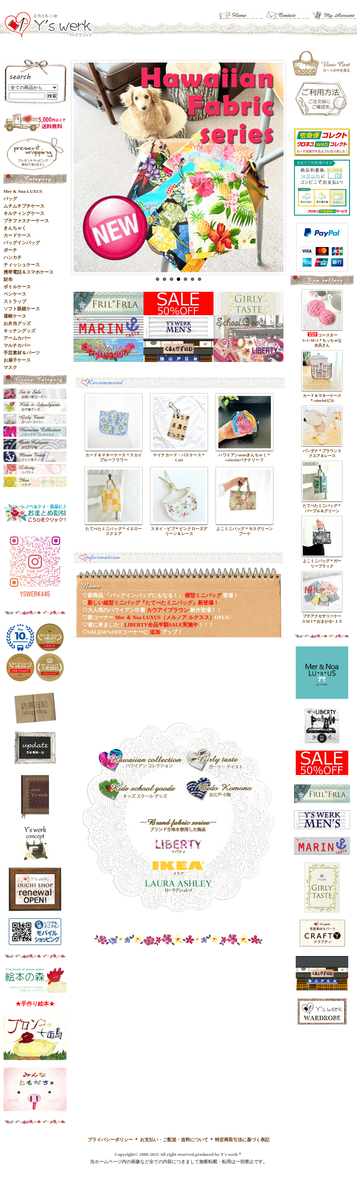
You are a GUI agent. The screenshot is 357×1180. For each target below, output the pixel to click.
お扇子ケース (17, 360)
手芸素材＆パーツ (22, 352)
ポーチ (10, 250)
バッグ (10, 198)
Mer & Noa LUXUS (23, 191)
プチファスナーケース (26, 220)
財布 (8, 279)
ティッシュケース (22, 264)
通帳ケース (15, 316)
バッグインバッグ (22, 242)
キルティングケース (24, 213)
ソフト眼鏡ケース (22, 308)
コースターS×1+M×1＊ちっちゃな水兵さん (322, 340)
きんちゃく (15, 228)
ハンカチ (13, 257)
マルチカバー (17, 345)
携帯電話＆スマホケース (29, 272)
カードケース (17, 235)
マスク (10, 367)
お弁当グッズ (17, 323)
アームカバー (17, 338)
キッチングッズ (19, 330)
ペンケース (15, 294)
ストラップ (15, 301)
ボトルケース (17, 286)
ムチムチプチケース (24, 206)
